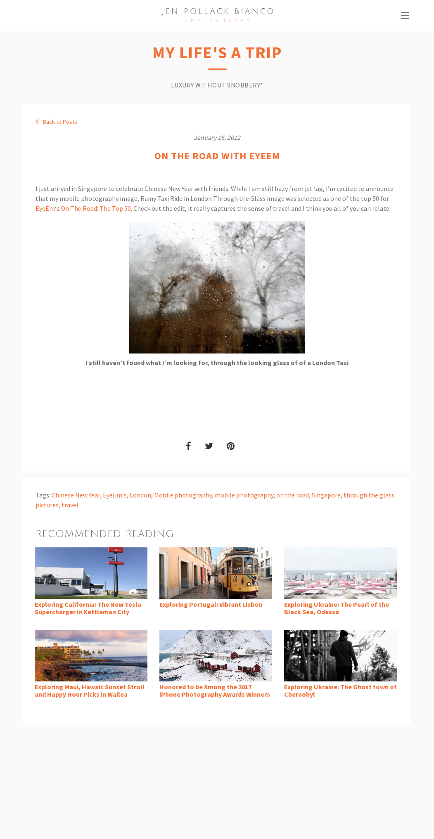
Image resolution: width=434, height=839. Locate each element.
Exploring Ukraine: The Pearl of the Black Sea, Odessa (336, 608)
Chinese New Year (76, 495)
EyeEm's (115, 495)
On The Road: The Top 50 (96, 208)
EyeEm (45, 208)
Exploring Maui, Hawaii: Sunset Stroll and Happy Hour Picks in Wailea (90, 690)
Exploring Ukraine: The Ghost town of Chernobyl (340, 690)
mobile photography (244, 495)
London (140, 495)
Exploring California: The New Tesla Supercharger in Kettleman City (88, 608)
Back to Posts (56, 121)
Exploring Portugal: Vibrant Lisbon (210, 604)
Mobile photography (183, 495)
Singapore (326, 495)
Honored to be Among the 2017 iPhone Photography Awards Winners (214, 690)
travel (70, 505)
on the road (292, 495)
